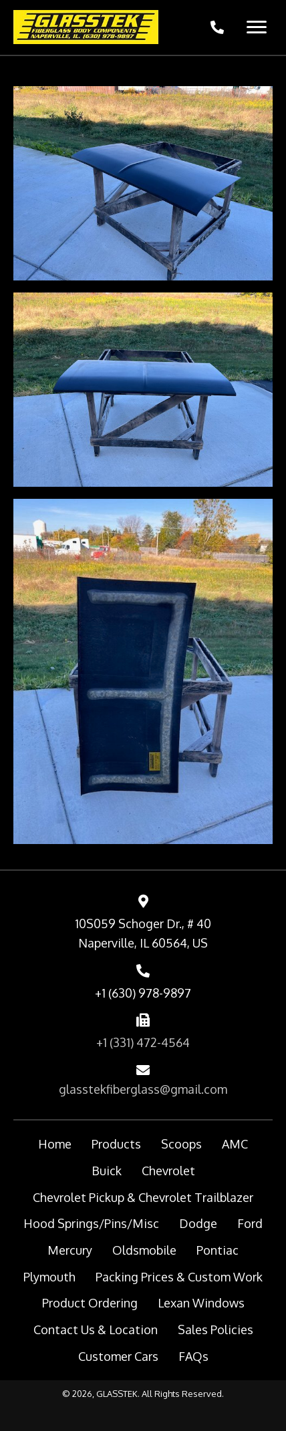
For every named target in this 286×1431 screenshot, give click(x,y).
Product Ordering (90, 1302)
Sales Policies (215, 1329)
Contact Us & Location (95, 1329)
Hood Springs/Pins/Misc (91, 1223)
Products (116, 1144)
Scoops (181, 1144)
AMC (235, 1144)
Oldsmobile (144, 1250)
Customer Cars (118, 1356)
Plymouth (49, 1276)
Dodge (198, 1223)
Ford (250, 1223)
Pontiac (217, 1250)
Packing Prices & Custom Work (179, 1276)
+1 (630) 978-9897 (143, 993)
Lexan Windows (201, 1302)
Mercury (69, 1250)
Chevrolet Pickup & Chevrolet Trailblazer (143, 1197)
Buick (107, 1170)
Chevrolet (168, 1170)
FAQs (193, 1356)
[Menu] (256, 27)
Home (55, 1144)
